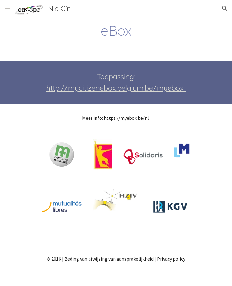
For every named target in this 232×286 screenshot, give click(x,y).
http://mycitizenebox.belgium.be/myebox (116, 87)
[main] (115, 30)
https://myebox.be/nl (126, 118)
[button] (7, 8)
